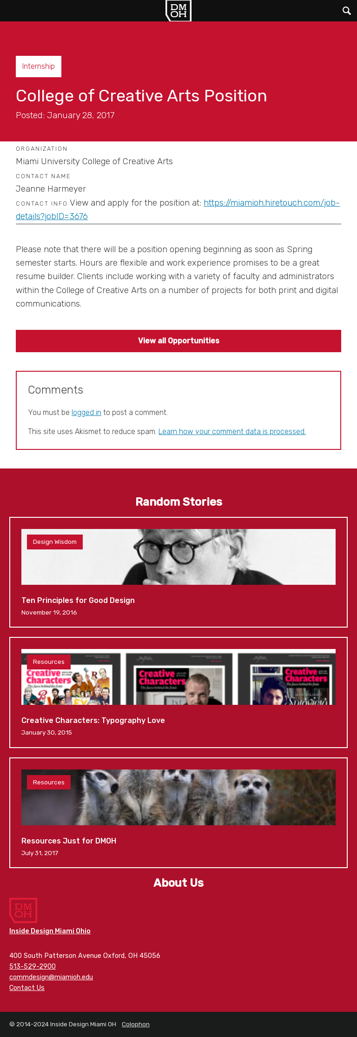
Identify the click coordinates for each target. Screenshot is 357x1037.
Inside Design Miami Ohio (50, 931)
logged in (86, 412)
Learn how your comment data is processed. (232, 431)
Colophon (136, 1024)
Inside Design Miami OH (178, 10)
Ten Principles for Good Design (178, 572)
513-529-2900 (32, 966)
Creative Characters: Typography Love (178, 692)
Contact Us (27, 988)
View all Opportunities (178, 340)
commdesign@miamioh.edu (51, 977)
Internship (38, 66)
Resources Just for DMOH (178, 812)
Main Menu (10, 10)
